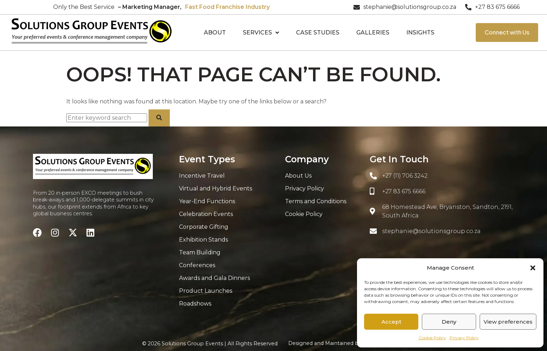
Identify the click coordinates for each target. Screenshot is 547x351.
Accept (391, 321)
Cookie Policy (432, 337)
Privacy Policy (464, 337)
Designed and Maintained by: (346, 343)
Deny (449, 321)
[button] (532, 267)
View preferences (508, 321)
